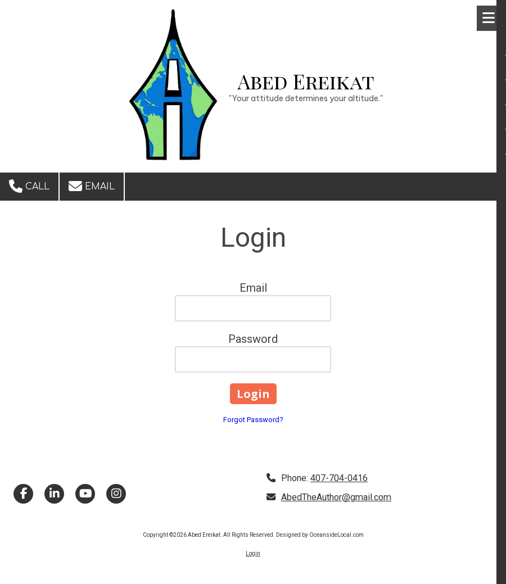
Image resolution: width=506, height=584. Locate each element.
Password (253, 339)
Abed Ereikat (306, 80)
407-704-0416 (339, 478)
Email (92, 186)
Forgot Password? (253, 419)
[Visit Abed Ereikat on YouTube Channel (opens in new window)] (85, 494)
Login (253, 553)
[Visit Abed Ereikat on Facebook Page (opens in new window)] (23, 494)
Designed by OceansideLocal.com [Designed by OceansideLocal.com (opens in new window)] (320, 535)
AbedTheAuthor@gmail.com (336, 497)
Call (29, 186)
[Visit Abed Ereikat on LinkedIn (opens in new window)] (54, 494)
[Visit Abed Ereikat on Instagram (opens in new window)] (116, 494)
